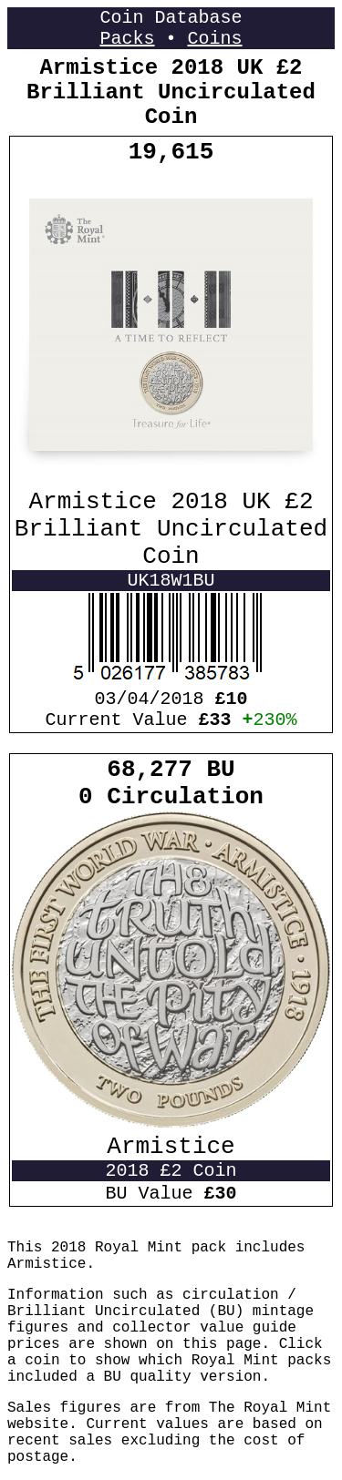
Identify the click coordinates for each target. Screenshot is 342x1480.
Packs (126, 38)
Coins (215, 38)
